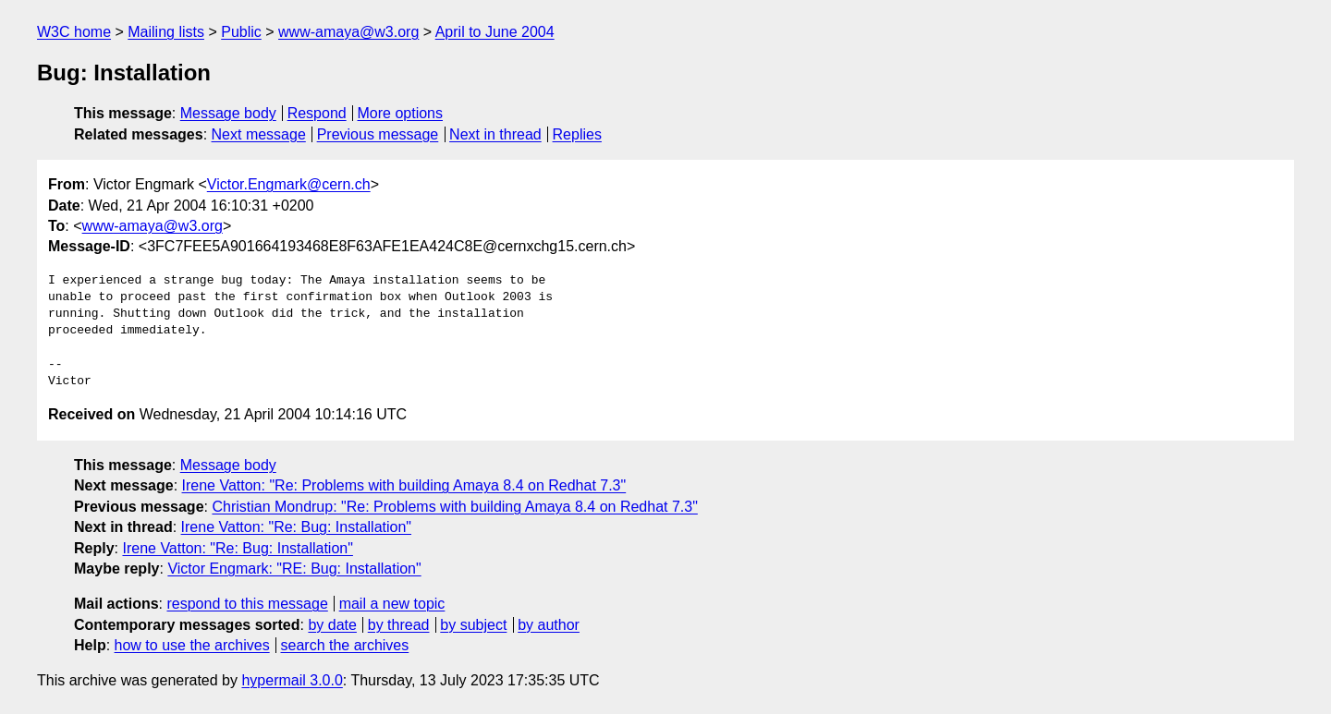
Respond (317, 113)
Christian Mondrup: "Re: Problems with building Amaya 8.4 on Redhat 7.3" (454, 506)
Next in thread (495, 134)
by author (549, 625)
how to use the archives (192, 645)
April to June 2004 (495, 32)
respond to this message (246, 603)
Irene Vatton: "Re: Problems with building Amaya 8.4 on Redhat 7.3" (404, 485)
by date (332, 625)
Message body (228, 113)
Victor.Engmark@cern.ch (289, 184)
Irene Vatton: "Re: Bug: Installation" (296, 527)
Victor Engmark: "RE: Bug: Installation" (294, 568)
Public (241, 32)
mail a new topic (392, 603)
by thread (399, 625)
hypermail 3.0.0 (291, 680)
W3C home (74, 32)
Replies (577, 134)
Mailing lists (166, 32)
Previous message (378, 134)
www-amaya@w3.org (348, 32)
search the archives (345, 645)
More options (401, 113)
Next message (259, 134)
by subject (473, 625)
